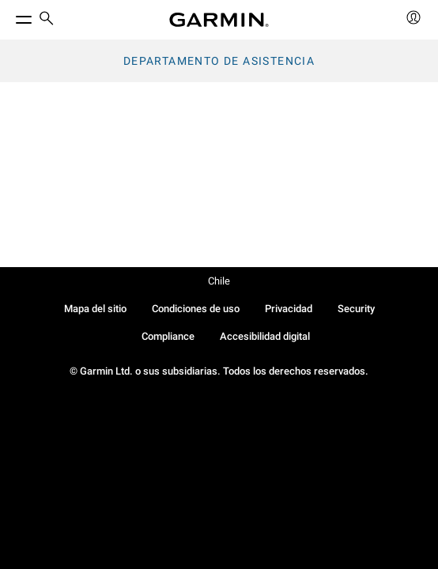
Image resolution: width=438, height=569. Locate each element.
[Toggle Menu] (9, 16)
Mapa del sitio (95, 309)
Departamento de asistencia (219, 61)
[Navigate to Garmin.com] (219, 20)
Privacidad (288, 309)
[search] (47, 19)
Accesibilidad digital (265, 336)
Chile (219, 281)
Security (356, 309)
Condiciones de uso (196, 309)
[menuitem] (47, 20)
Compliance (168, 336)
